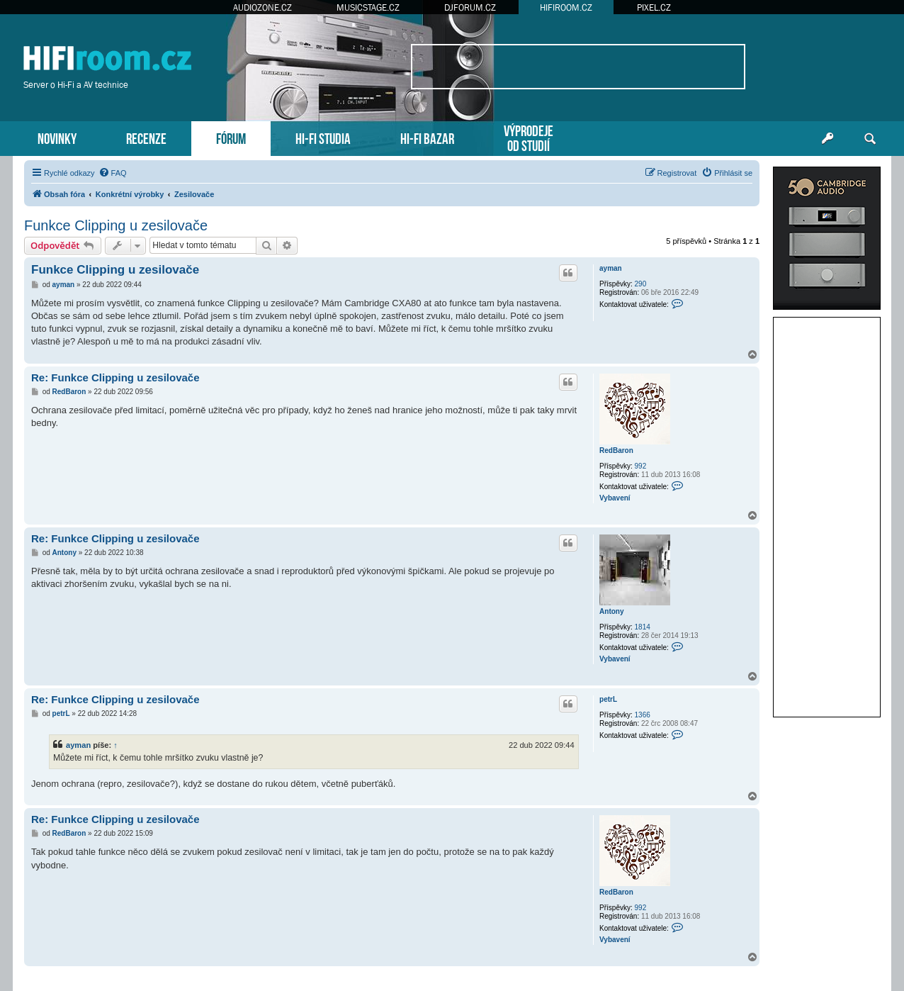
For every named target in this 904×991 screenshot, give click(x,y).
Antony (611, 611)
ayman (610, 268)
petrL (608, 699)
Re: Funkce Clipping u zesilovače (115, 377)
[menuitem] (112, 172)
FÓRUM (231, 137)
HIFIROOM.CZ (566, 7)
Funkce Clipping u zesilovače (116, 225)
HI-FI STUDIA (323, 137)
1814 (642, 627)
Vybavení (615, 498)
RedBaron (616, 450)
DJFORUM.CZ (470, 7)
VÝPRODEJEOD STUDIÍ (528, 137)
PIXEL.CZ (654, 7)
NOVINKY (57, 137)
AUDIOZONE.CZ (262, 7)
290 (641, 284)
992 (641, 466)
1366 (642, 715)
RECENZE (146, 137)
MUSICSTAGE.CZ (368, 7)
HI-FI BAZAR (427, 137)
